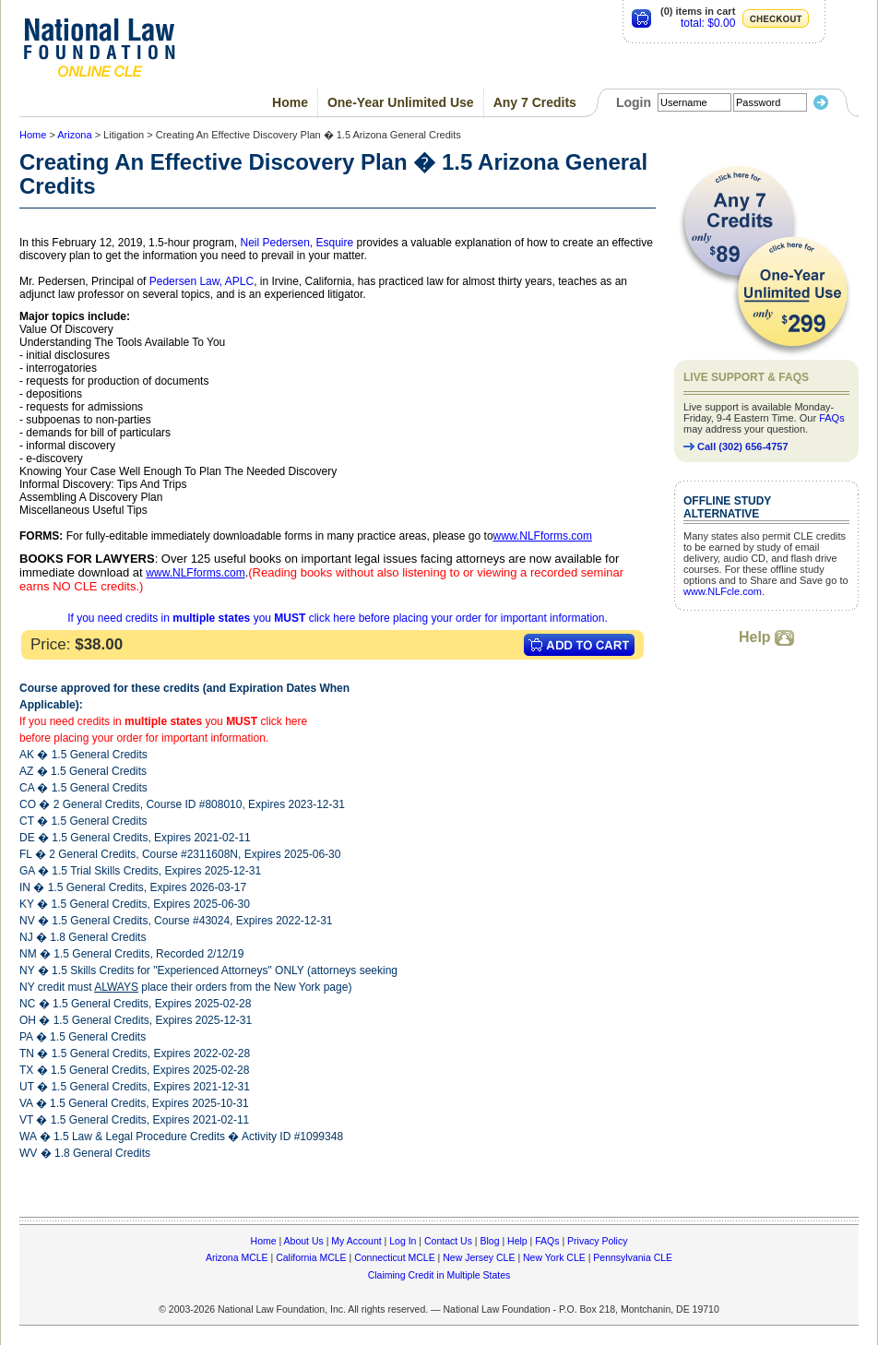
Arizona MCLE (237, 1257)
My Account (356, 1240)
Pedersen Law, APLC (201, 281)
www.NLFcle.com (722, 591)
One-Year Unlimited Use (400, 102)
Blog (489, 1240)
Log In (402, 1240)
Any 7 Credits (534, 102)
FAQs (832, 417)
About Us (304, 1240)
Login (633, 102)
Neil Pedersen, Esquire (296, 242)
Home (290, 102)
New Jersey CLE (479, 1257)
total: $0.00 (708, 23)
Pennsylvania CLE (632, 1257)
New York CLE (554, 1257)
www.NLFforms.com (542, 536)
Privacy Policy (597, 1240)
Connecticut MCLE (394, 1257)
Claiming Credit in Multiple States (439, 1274)
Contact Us (448, 1240)
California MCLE (311, 1257)
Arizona (74, 134)
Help (766, 637)
